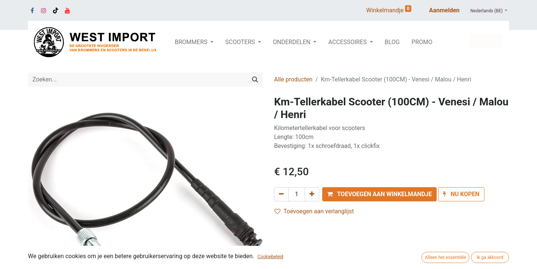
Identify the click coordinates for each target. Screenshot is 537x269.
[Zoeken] (255, 79)
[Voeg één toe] (312, 194)
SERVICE (485, 40)
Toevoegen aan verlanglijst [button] (314, 211)
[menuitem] (392, 42)
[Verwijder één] (281, 194)
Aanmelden (444, 10)
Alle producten (293, 79)
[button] (379, 194)
